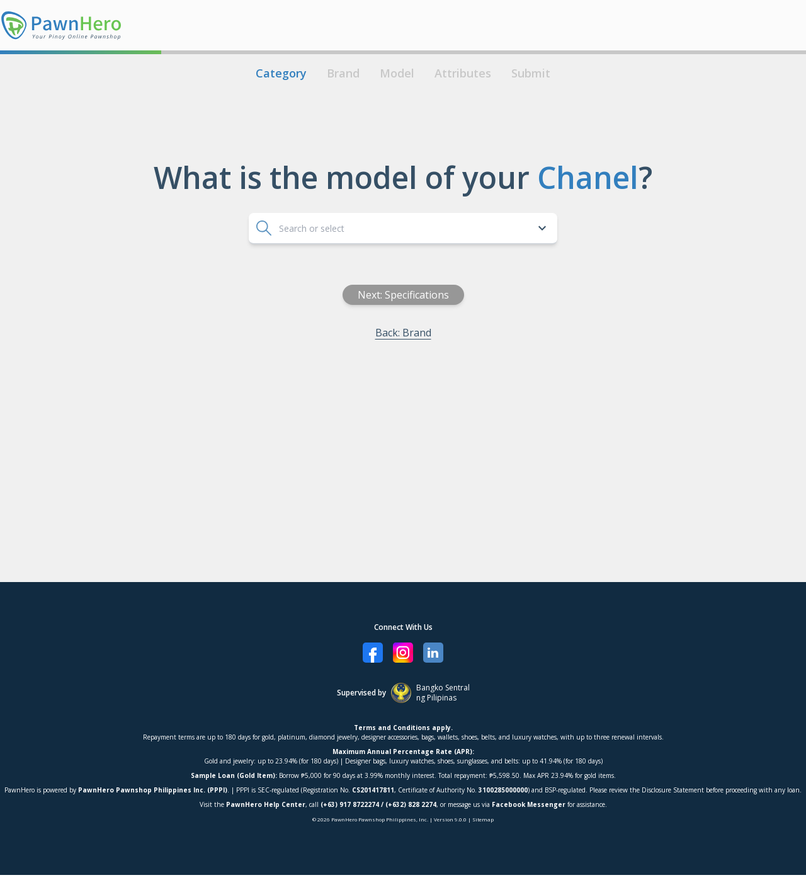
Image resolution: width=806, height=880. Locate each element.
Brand (343, 73)
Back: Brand (448, 333)
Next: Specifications (448, 295)
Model (397, 73)
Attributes (462, 73)
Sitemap (483, 819)
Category (281, 73)
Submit (530, 73)
